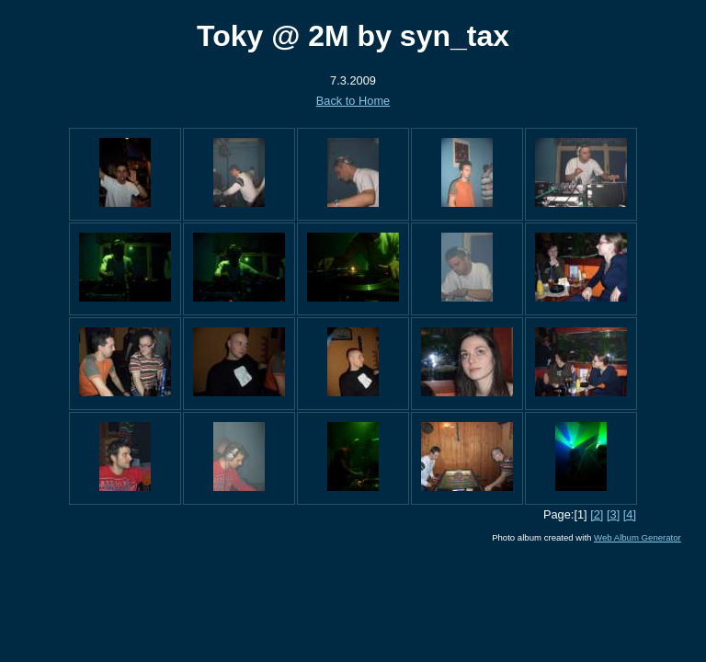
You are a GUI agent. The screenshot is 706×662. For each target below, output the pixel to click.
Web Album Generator (637, 537)
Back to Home (353, 101)
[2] (596, 514)
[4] (629, 514)
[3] (613, 514)
